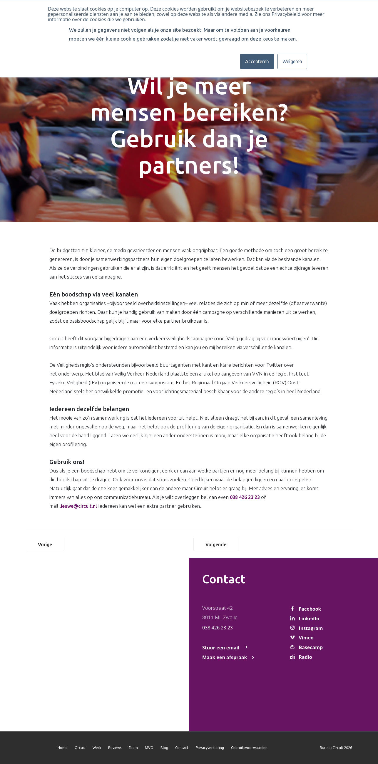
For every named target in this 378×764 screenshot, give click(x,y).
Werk (97, 748)
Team (133, 748)
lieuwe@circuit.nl (78, 506)
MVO (149, 748)
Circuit (80, 748)
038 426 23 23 (245, 497)
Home (63, 748)
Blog (164, 748)
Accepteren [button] (257, 61)
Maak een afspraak (224, 657)
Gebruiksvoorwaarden (249, 748)
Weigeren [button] (292, 61)
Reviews (114, 748)
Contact (181, 748)
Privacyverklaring (210, 748)
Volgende (215, 544)
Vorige (45, 544)
